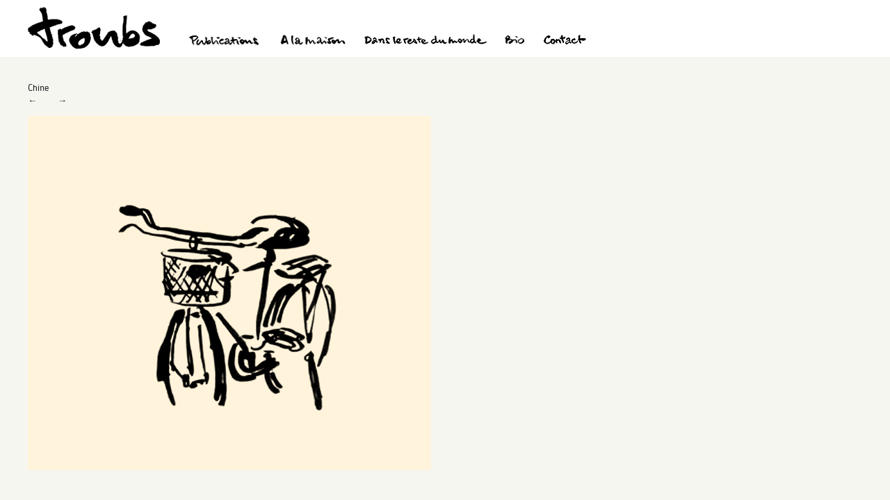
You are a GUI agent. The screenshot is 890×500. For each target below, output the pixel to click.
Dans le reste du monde (425, 41)
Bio (514, 41)
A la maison (313, 41)
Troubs (94, 28)
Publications (226, 41)
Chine (38, 87)
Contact (565, 41)
